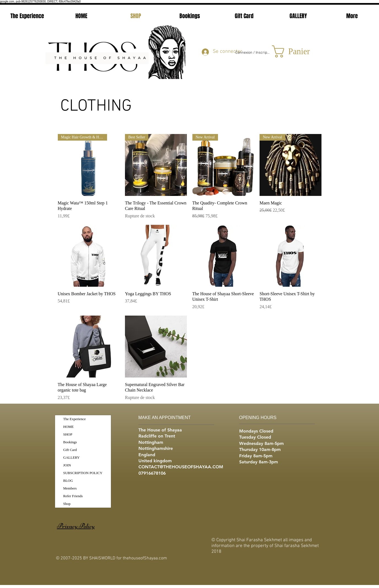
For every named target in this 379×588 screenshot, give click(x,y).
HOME (68, 427)
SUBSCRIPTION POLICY (83, 473)
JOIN (67, 465)
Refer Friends (73, 496)
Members (70, 488)
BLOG (68, 480)
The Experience (74, 419)
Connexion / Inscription (252, 52)
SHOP (67, 434)
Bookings (70, 442)
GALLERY (71, 457)
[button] (295, 51)
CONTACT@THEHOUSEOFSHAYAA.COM (180, 466)
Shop (67, 504)
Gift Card (70, 450)
